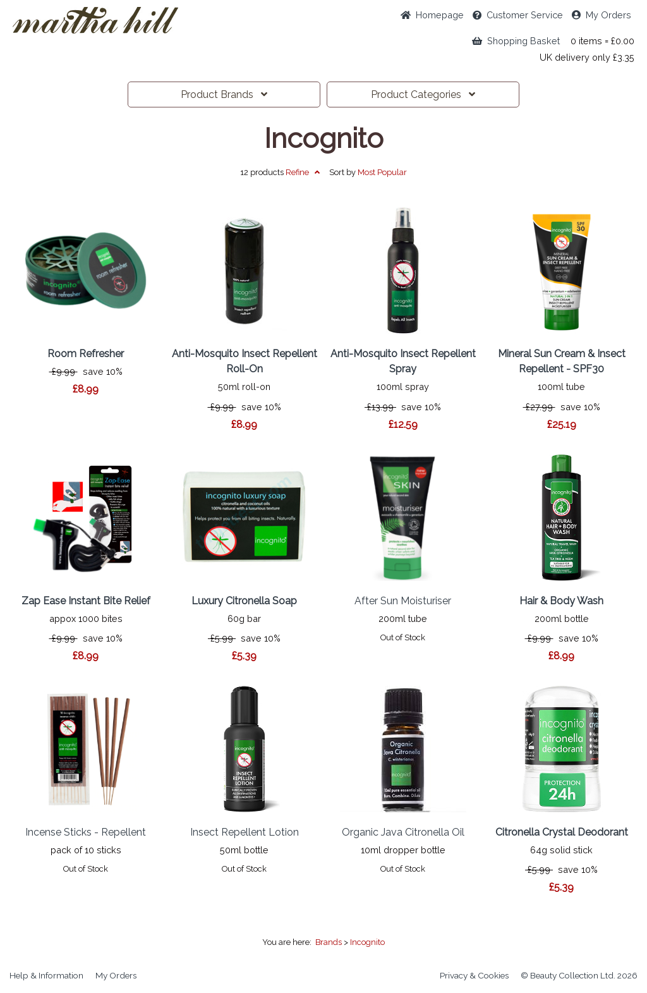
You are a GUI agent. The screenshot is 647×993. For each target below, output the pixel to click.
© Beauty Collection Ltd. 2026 (579, 975)
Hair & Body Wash (561, 601)
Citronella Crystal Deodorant (561, 832)
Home (432, 14)
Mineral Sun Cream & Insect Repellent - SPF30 (562, 361)
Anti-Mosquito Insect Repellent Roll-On (244, 361)
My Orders (601, 14)
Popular (382, 172)
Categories (423, 94)
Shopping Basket (516, 40)
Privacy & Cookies (474, 975)
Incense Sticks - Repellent (85, 832)
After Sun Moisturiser (402, 601)
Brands (224, 94)
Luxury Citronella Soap (244, 601)
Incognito (324, 138)
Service (518, 14)
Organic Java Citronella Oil (403, 832)
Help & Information (46, 975)
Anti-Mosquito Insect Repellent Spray (403, 361)
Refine (303, 172)
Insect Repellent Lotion (244, 832)
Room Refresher (85, 354)
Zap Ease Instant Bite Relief (85, 601)
